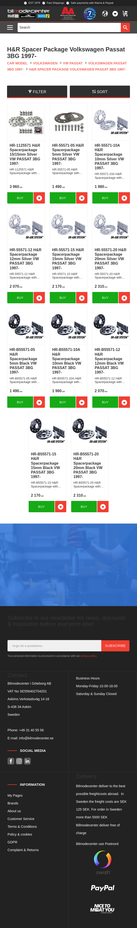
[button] (11, 28)
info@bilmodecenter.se (36, 738)
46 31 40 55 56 (32, 730)
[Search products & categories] (69, 27)
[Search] (125, 27)
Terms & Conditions (22, 826)
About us (14, 811)
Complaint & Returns (23, 850)
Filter (39, 92)
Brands (13, 803)
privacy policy (88, 655)
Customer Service (21, 819)
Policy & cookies (20, 834)
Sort (102, 92)
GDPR (12, 842)
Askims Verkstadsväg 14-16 (28, 699)
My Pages (15, 795)
